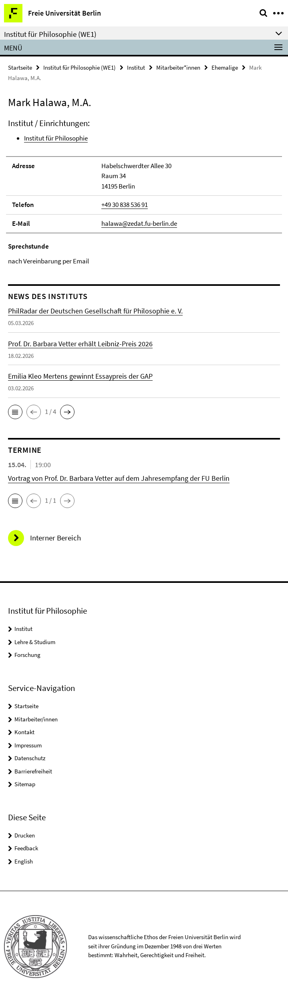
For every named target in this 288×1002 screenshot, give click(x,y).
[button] (15, 412)
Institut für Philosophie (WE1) (79, 67)
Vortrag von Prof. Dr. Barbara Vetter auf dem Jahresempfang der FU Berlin (119, 478)
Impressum (28, 745)
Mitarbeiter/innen (36, 719)
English (23, 861)
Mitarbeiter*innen (178, 67)
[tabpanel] (144, 192)
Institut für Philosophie (56, 138)
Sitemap (24, 784)
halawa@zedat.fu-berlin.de (139, 223)
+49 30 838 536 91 (124, 204)
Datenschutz (29, 758)
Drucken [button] (24, 835)
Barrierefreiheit (33, 771)
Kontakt (24, 732)
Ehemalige (224, 67)
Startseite (20, 67)
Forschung (27, 655)
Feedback (26, 848)
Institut (136, 67)
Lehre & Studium (34, 642)
